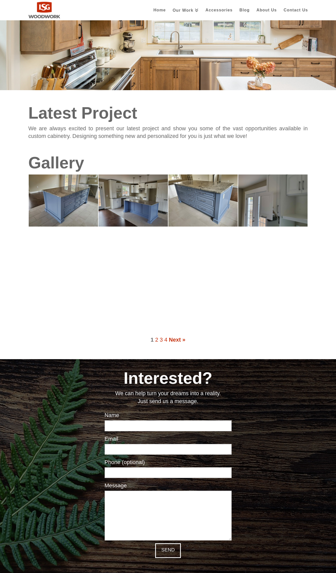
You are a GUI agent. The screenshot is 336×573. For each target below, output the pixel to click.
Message (168, 490)
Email (168, 444)
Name (168, 420)
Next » (177, 340)
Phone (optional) (168, 467)
